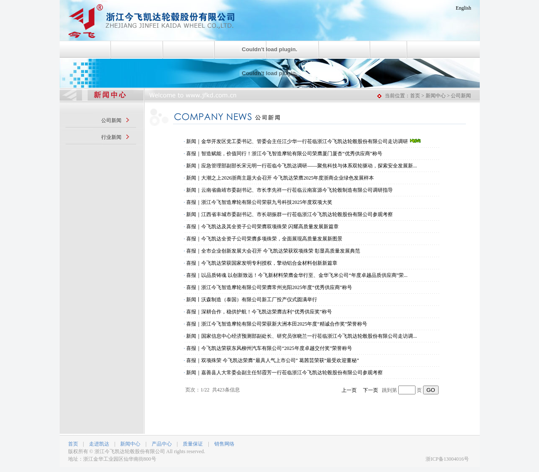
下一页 (370, 390)
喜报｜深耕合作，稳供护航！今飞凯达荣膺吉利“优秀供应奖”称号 (259, 312)
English (463, 8)
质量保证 (193, 444)
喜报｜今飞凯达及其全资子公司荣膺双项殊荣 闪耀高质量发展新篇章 (262, 226)
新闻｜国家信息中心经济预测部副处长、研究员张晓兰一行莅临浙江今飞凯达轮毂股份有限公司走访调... (301, 336)
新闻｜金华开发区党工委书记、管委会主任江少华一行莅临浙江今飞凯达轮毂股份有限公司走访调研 (303, 141)
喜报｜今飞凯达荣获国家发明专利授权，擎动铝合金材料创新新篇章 (261, 263)
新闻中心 (130, 444)
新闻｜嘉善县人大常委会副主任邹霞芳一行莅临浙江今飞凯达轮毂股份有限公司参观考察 (284, 373)
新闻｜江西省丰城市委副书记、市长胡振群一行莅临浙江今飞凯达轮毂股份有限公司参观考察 (289, 214)
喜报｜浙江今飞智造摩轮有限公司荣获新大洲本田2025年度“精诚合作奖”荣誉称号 (276, 324)
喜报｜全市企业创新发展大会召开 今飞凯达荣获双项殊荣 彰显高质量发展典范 (273, 251)
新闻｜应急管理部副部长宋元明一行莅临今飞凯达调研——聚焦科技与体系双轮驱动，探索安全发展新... (301, 166)
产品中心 (162, 444)
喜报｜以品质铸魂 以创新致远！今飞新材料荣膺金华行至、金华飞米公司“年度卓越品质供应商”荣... (297, 275)
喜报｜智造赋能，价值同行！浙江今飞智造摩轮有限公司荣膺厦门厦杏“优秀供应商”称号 (284, 153)
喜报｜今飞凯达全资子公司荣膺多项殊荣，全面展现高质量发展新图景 (264, 239)
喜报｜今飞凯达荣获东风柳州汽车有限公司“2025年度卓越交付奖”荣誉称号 (269, 348)
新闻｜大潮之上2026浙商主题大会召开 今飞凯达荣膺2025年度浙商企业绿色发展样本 (280, 178)
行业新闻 (111, 137)
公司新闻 (111, 120)
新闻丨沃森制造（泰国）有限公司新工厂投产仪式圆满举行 (251, 299)
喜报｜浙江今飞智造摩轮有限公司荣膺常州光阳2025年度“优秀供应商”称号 (269, 287)
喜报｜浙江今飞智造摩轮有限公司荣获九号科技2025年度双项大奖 (259, 202)
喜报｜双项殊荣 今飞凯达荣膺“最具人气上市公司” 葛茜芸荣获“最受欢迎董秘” (272, 360)
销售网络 (224, 444)
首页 (73, 444)
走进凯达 (99, 444)
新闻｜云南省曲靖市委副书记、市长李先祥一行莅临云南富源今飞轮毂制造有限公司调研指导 (289, 190)
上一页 (349, 390)
